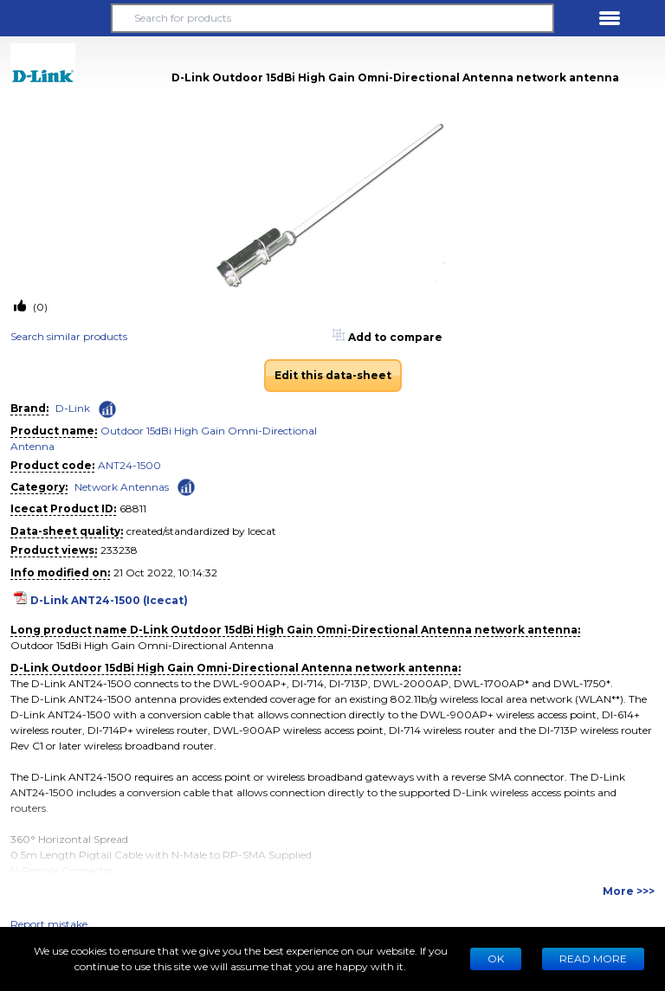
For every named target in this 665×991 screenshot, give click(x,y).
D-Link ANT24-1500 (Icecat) (109, 600)
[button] (55, 18)
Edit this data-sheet (332, 375)
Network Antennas (121, 486)
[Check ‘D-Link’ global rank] (107, 409)
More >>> (629, 891)
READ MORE (593, 958)
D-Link (72, 408)
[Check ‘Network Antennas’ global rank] (186, 485)
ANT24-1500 (129, 465)
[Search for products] (332, 18)
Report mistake (48, 923)
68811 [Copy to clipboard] (132, 508)
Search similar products (68, 336)
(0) (39, 306)
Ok (495, 958)
